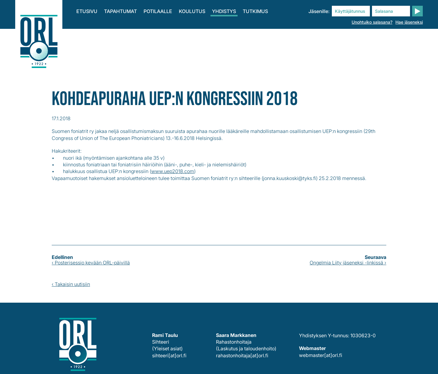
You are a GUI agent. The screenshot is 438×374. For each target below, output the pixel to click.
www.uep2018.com (172, 171)
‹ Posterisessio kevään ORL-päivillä (91, 263)
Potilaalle (158, 11)
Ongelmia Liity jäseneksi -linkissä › (348, 263)
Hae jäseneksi (409, 22)
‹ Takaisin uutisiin (71, 284)
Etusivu (86, 11)
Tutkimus (255, 11)
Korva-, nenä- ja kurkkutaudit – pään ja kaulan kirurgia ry (38, 36)
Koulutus (192, 11)
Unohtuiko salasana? (372, 22)
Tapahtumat (120, 11)
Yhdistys (224, 11)
